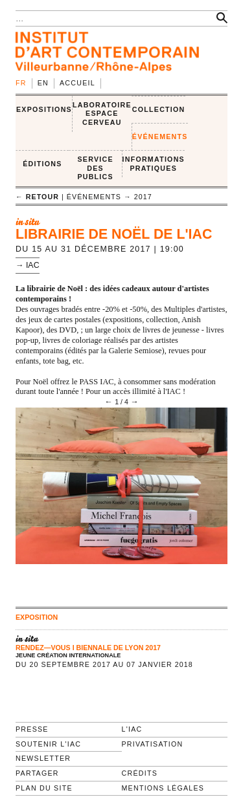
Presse (32, 729)
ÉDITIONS (42, 164)
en (43, 83)
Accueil (77, 83)
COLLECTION (158, 109)
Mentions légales (163, 788)
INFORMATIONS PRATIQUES (153, 163)
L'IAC (132, 729)
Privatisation (152, 744)
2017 (143, 197)
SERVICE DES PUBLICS (95, 167)
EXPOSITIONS (44, 109)
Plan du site (44, 788)
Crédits (139, 773)
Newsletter (43, 758)
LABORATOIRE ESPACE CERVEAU (102, 113)
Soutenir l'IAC (48, 744)
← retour (37, 197)
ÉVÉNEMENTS (160, 136)
